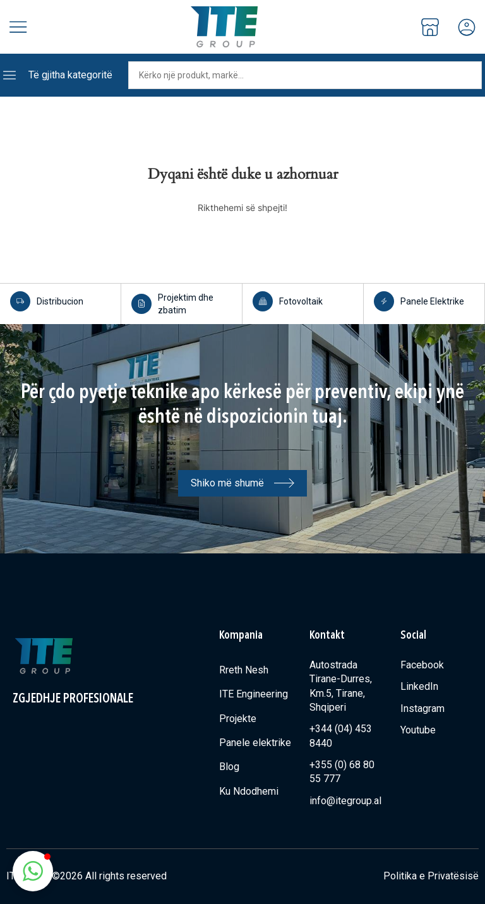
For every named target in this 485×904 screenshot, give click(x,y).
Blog (229, 767)
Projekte (237, 719)
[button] (33, 871)
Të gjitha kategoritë (70, 75)
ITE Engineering (253, 694)
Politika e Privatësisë (431, 876)
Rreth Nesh (243, 670)
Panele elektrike (255, 743)
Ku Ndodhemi (248, 791)
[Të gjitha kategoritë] (9, 75)
